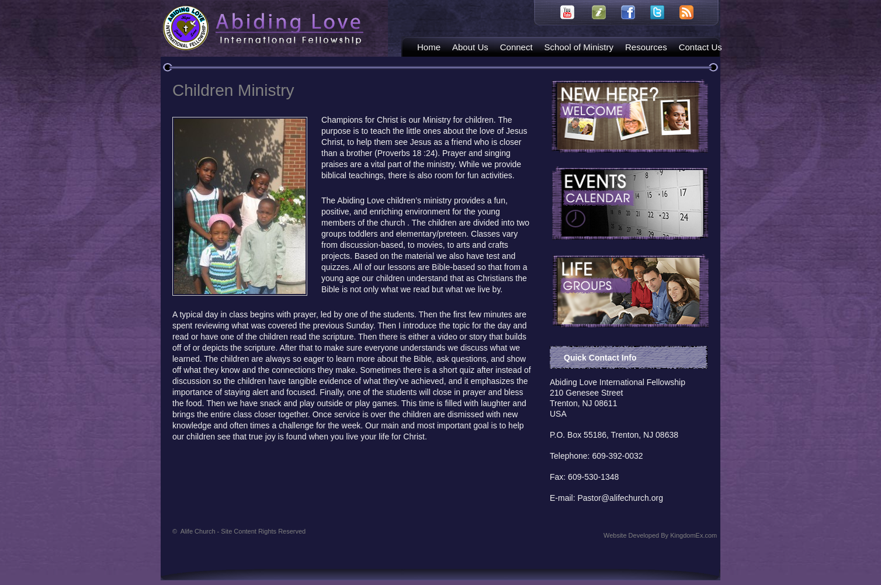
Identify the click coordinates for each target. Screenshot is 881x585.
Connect (516, 47)
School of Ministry (578, 47)
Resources (646, 47)
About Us (470, 47)
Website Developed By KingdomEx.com (660, 535)
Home (429, 47)
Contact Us (700, 47)
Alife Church (243, 531)
